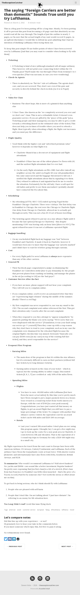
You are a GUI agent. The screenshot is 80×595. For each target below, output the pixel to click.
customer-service (29, 510)
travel (72, 510)
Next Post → (67, 546)
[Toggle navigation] (75, 2)
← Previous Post (14, 546)
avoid (19, 510)
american (12, 510)
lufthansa (65, 510)
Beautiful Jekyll (44, 589)
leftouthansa (55, 510)
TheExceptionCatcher (12, 2)
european (40, 510)
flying (47, 510)
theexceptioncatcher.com (49, 585)
